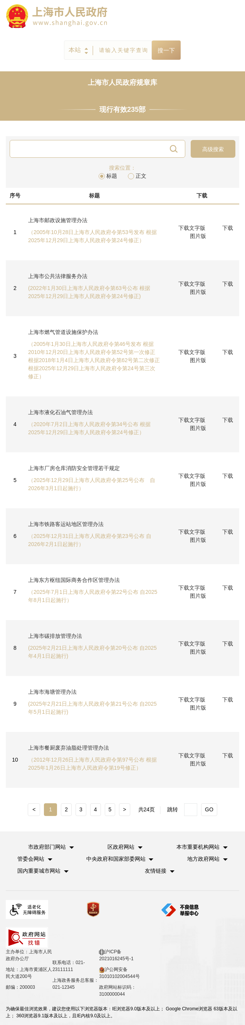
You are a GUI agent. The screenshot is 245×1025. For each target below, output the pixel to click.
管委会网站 (30, 859)
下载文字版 (191, 228)
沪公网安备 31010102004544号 (119, 973)
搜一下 (166, 50)
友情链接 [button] (160, 871)
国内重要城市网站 (38, 871)
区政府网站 (120, 847)
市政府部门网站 (47, 847)
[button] (51, 847)
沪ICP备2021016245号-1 (116, 955)
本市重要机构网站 (198, 847)
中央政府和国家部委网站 (116, 859)
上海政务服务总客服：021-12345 (75, 984)
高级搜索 (213, 149)
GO (209, 809)
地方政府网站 (203, 859)
